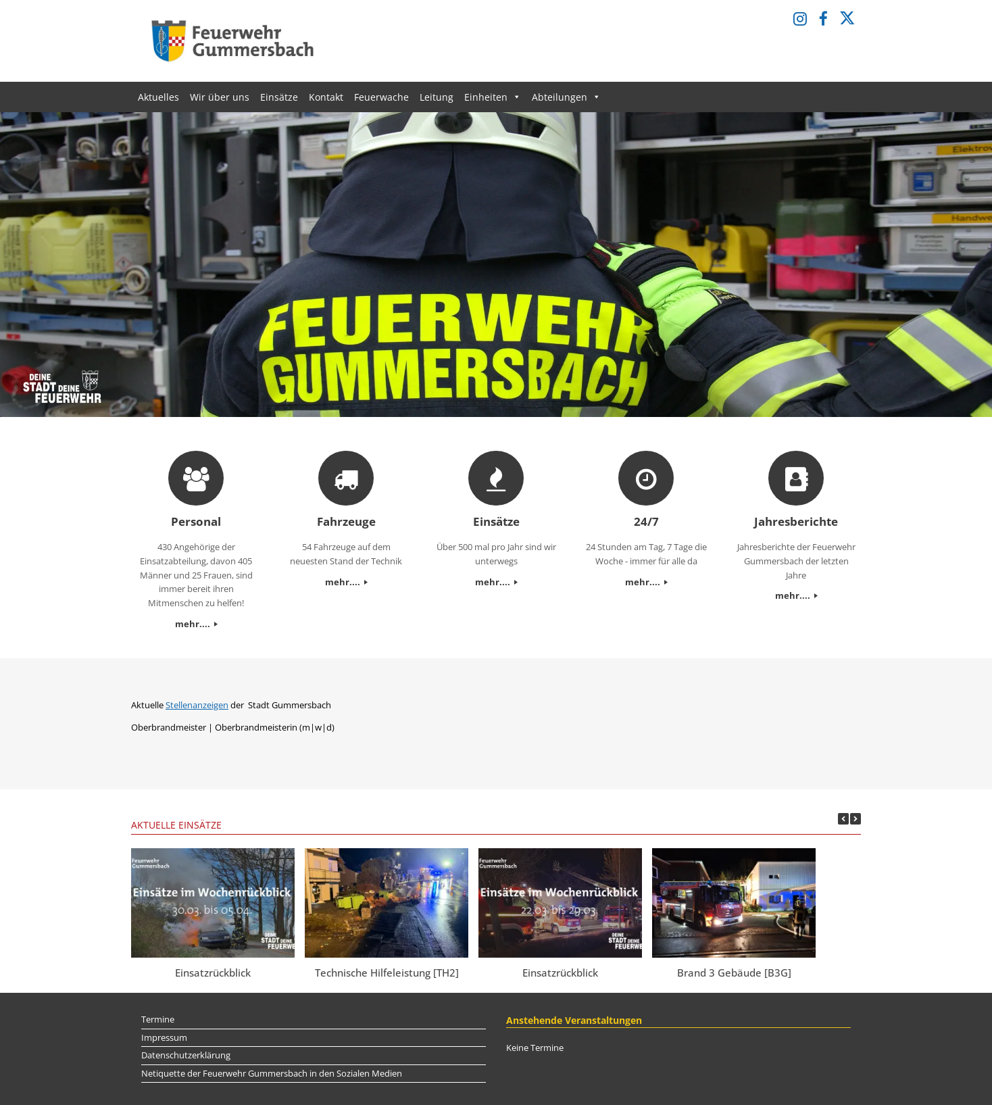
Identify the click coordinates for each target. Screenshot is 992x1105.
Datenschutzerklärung (185, 1055)
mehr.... (196, 624)
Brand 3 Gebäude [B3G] (734, 972)
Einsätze (279, 97)
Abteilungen (566, 97)
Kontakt (326, 97)
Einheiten (492, 97)
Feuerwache (381, 97)
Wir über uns (219, 97)
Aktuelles (158, 97)
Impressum (164, 1037)
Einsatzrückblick (213, 972)
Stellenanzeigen (197, 705)
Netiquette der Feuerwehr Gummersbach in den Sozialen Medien (271, 1073)
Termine (157, 1019)
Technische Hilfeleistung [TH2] (387, 972)
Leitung (436, 97)
